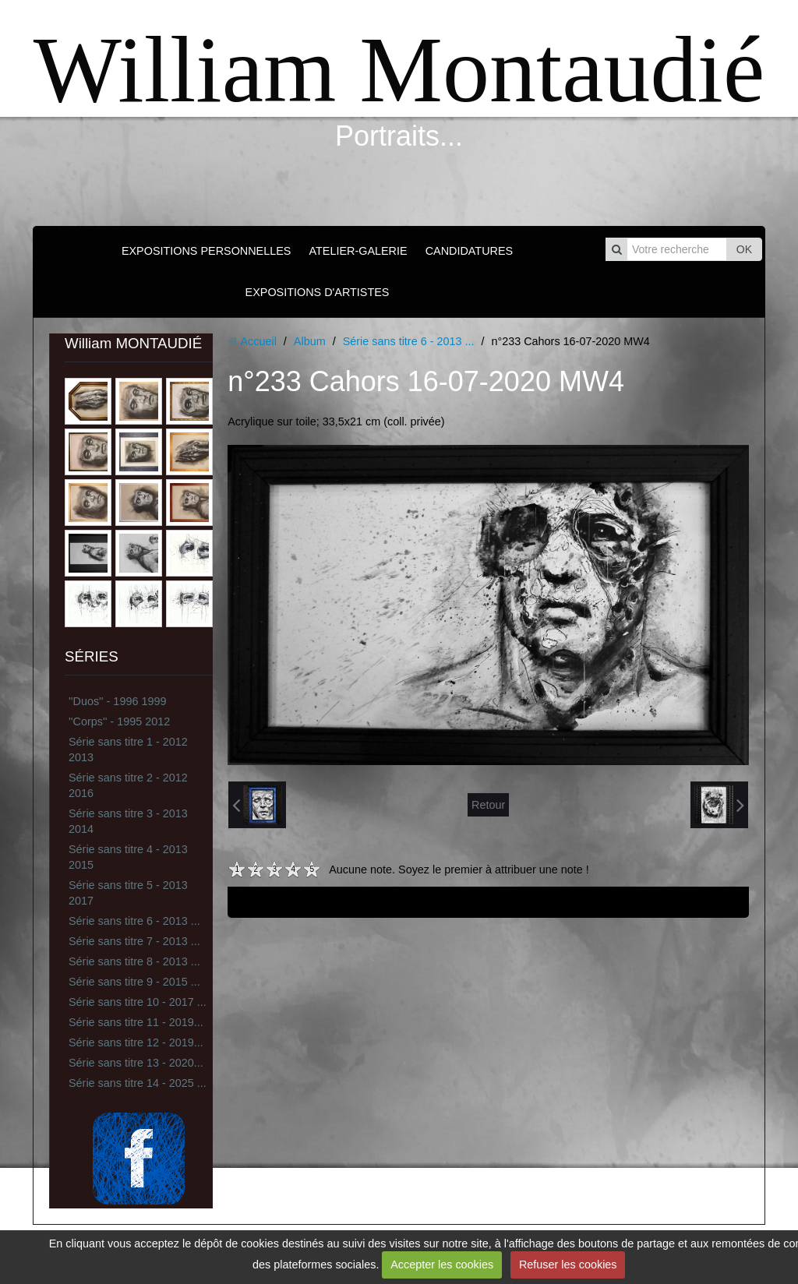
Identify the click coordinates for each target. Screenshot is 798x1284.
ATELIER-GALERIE (358, 251)
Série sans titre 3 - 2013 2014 (128, 821)
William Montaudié (399, 70)
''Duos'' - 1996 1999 (117, 701)
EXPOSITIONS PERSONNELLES (206, 251)
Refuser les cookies (568, 1264)
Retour (488, 805)
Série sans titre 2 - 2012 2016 (128, 785)
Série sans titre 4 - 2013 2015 (128, 857)
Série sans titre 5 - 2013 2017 (128, 893)
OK (744, 249)
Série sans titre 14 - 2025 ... (138, 1083)
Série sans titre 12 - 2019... (136, 1042)
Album (310, 341)
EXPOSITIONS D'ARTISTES (317, 292)
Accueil (258, 341)
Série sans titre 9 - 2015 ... (134, 981)
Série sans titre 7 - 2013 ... (134, 941)
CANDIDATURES (469, 251)
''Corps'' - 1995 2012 (119, 721)
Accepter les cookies (441, 1264)
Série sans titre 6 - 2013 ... (134, 921)
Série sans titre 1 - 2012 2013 (128, 749)
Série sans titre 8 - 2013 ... (134, 961)
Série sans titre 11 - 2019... (136, 1022)
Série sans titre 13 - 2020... (136, 1062)
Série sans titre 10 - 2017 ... (138, 1002)
